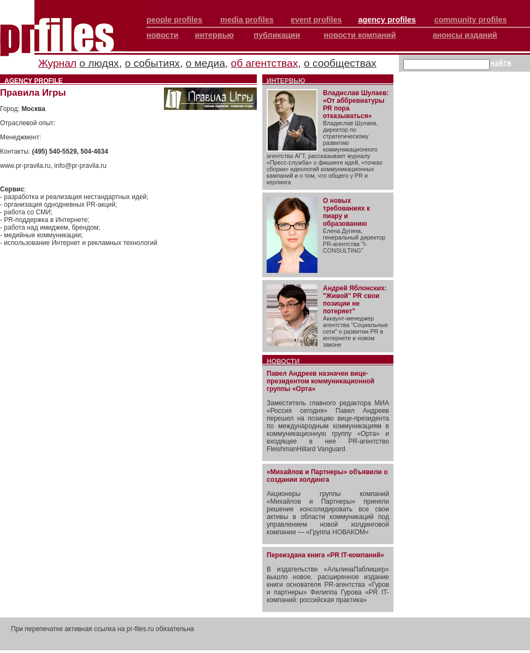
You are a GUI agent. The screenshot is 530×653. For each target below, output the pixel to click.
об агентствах (264, 63)
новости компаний (360, 35)
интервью (214, 35)
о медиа (205, 63)
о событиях (152, 63)
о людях (99, 63)
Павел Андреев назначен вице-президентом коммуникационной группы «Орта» (320, 381)
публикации (277, 35)
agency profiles (387, 19)
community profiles (470, 19)
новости (162, 35)
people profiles (174, 19)
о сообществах (340, 63)
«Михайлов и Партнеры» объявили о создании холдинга (327, 475)
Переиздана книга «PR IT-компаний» (325, 555)
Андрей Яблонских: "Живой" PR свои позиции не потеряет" (355, 299)
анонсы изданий (465, 35)
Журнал (57, 63)
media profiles (247, 19)
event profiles (316, 19)
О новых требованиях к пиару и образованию (346, 212)
